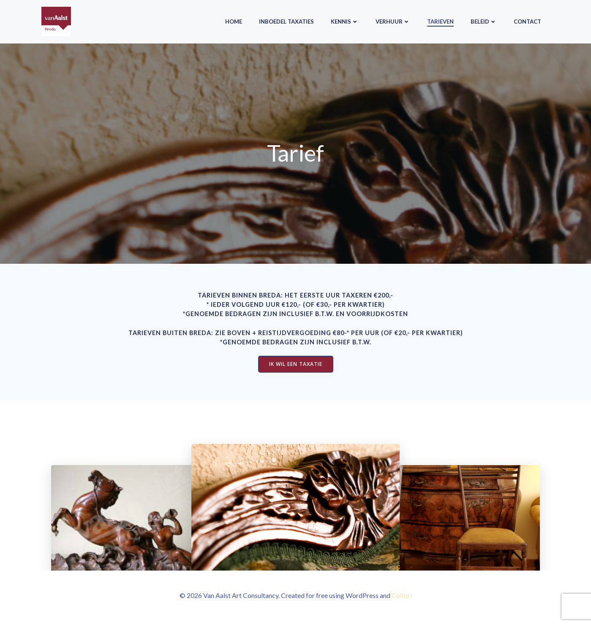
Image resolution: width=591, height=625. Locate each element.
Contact (527, 20)
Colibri (402, 600)
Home (233, 20)
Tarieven (440, 20)
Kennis (345, 20)
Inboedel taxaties (286, 20)
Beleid (484, 20)
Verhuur (393, 20)
